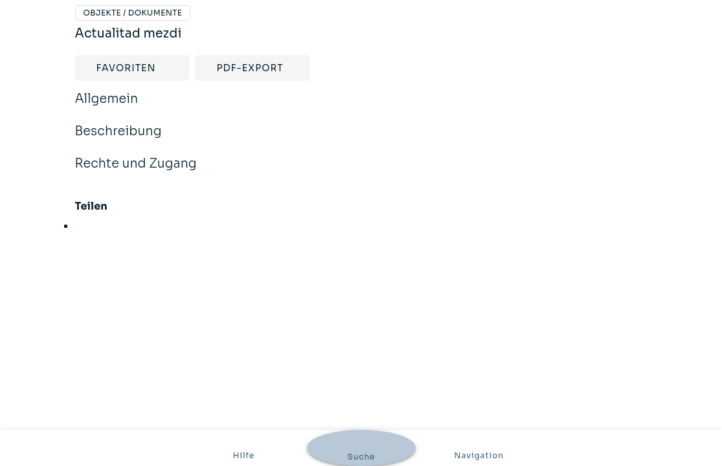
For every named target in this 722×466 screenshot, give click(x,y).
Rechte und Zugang (136, 172)
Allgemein (107, 107)
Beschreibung (118, 140)
